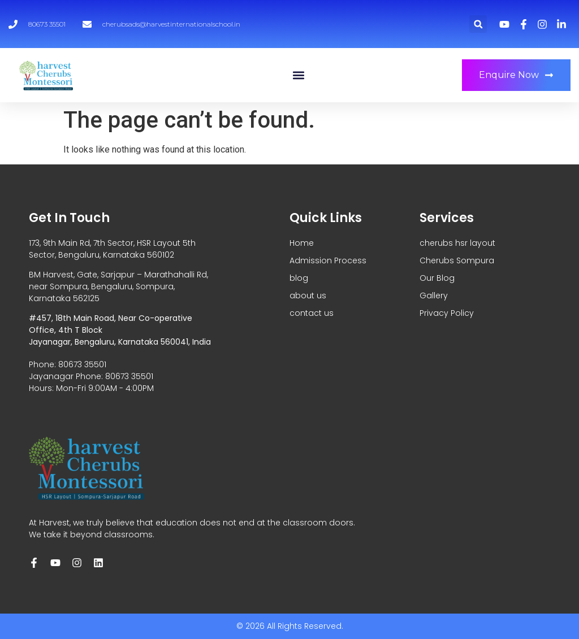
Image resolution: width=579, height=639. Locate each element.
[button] (478, 24)
